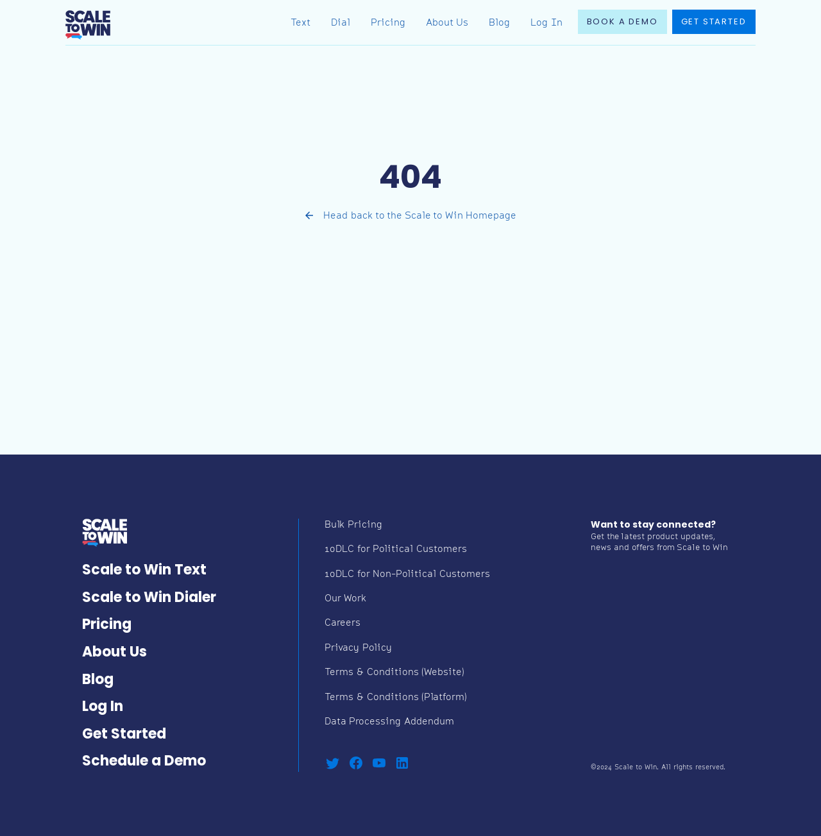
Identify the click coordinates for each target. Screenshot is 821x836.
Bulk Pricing (353, 525)
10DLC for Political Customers (396, 550)
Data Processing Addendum (389, 722)
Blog (499, 23)
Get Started (124, 735)
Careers (342, 623)
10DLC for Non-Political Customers (407, 575)
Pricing (388, 23)
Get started (714, 22)
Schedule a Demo (144, 762)
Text (300, 23)
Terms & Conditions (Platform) (396, 698)
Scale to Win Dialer (149, 598)
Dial (340, 23)
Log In (546, 23)
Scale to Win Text (144, 571)
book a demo (622, 22)
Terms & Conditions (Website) (394, 673)
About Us (447, 23)
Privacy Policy (358, 648)
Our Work (345, 599)
